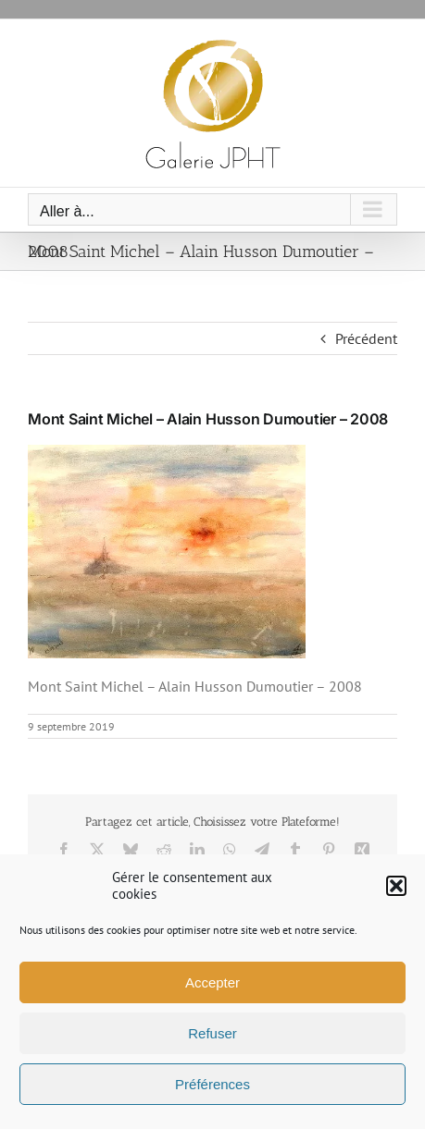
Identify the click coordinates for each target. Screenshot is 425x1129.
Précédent (366, 338)
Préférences (212, 1084)
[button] (396, 886)
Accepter (212, 982)
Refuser (212, 1033)
